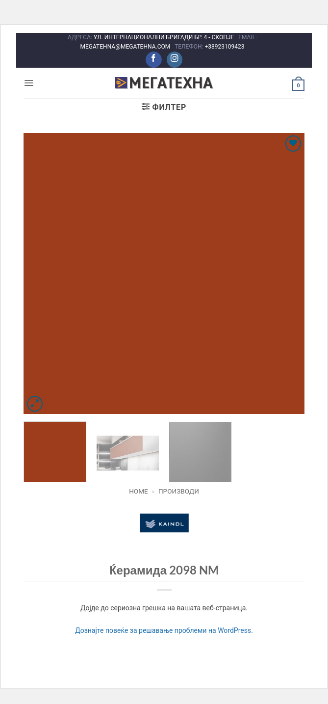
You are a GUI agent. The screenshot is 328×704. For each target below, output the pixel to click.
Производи (178, 491)
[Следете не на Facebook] (154, 60)
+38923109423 (224, 46)
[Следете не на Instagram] (175, 60)
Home (138, 491)
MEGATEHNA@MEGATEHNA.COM (126, 46)
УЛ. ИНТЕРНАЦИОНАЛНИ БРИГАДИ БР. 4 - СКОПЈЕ (164, 37)
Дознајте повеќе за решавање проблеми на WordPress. (164, 630)
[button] (29, 83)
